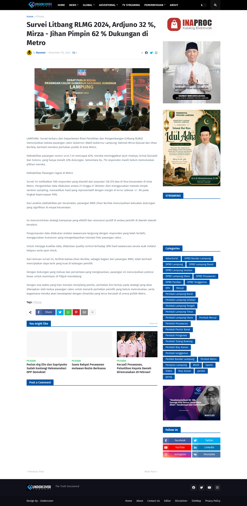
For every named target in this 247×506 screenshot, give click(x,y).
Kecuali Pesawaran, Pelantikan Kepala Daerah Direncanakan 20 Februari (134, 368)
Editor (167, 500)
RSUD (196, 365)
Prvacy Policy (212, 500)
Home (30, 16)
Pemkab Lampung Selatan (180, 299)
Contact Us (153, 500)
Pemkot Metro (209, 359)
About (139, 500)
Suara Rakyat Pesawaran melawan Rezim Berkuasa (89, 366)
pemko (201, 371)
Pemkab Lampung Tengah (180, 305)
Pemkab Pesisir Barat (178, 329)
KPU (168, 288)
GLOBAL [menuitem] (87, 5)
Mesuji (180, 288)
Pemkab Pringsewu (176, 335)
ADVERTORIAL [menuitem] (107, 5)
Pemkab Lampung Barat (179, 294)
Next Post (150, 471)
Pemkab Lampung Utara (179, 317)
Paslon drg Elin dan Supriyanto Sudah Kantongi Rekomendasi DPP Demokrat (47, 368)
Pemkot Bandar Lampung (180, 359)
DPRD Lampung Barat (201, 264)
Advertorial (172, 258)
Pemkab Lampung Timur (179, 311)
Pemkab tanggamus (177, 353)
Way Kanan (184, 371)
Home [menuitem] (61, 5)
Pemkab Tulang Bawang (179, 341)
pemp (169, 376)
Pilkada (40, 16)
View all (153, 323)
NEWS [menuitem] (72, 5)
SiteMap (196, 500)
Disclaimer (181, 500)
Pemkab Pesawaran (177, 323)
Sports (209, 365)
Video (169, 371)
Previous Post (36, 471)
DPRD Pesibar (173, 282)
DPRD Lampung (174, 264)
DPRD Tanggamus (197, 282)
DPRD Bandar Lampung (197, 258)
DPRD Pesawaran (206, 276)
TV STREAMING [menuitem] (131, 5)
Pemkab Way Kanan (177, 347)
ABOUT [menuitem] (174, 5)
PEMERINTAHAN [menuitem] (153, 5)
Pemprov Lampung (176, 365)
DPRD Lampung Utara (178, 276)
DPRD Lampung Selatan (179, 270)
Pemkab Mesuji (208, 317)
